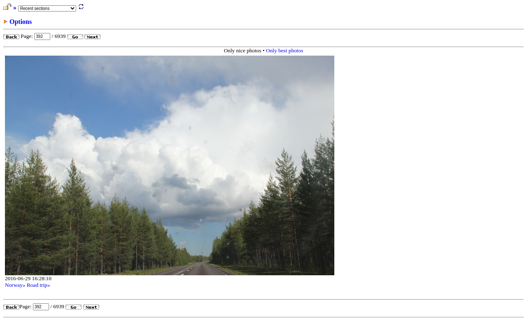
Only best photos (284, 50)
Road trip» (38, 285)
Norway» (15, 285)
